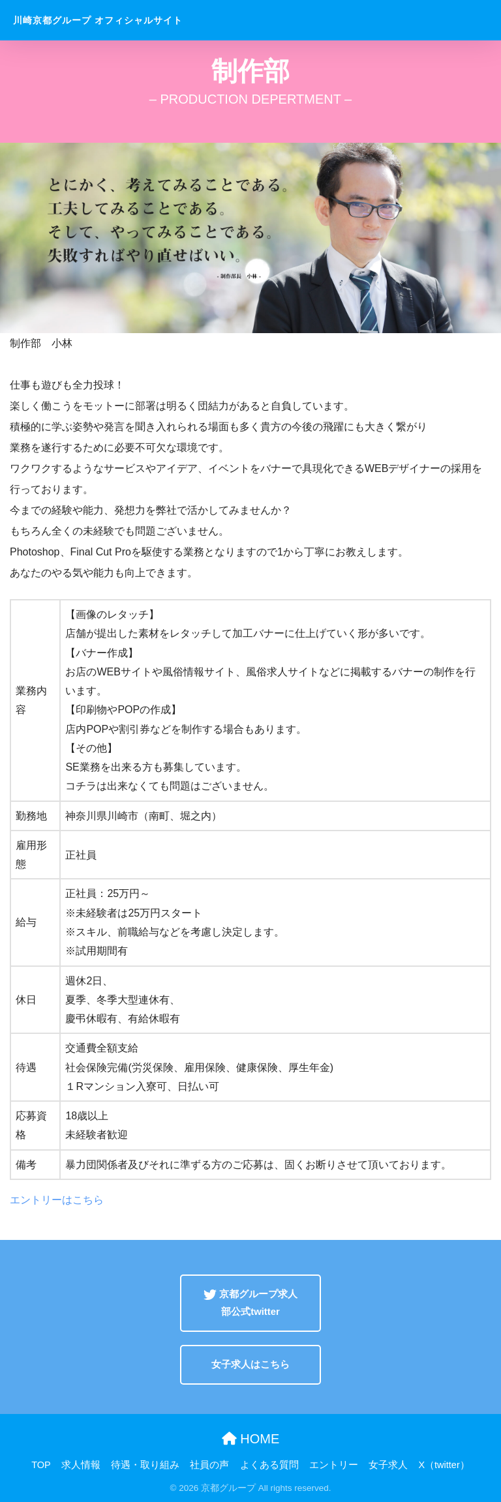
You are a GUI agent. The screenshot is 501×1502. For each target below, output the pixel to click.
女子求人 (388, 1465)
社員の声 (209, 1465)
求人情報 (80, 1465)
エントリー (333, 1465)
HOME (251, 1439)
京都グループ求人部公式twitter (250, 1303)
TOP (41, 1465)
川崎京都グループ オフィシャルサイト (98, 20)
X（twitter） (443, 1465)
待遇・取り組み (145, 1465)
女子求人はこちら (250, 1364)
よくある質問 (269, 1465)
